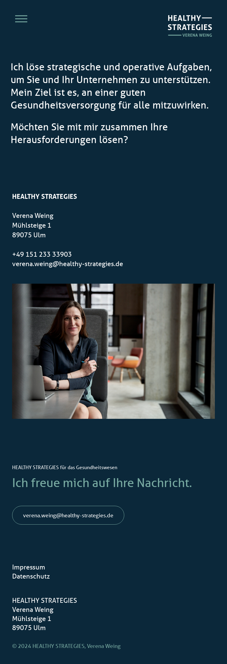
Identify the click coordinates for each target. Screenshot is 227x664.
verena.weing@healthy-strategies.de (67, 263)
